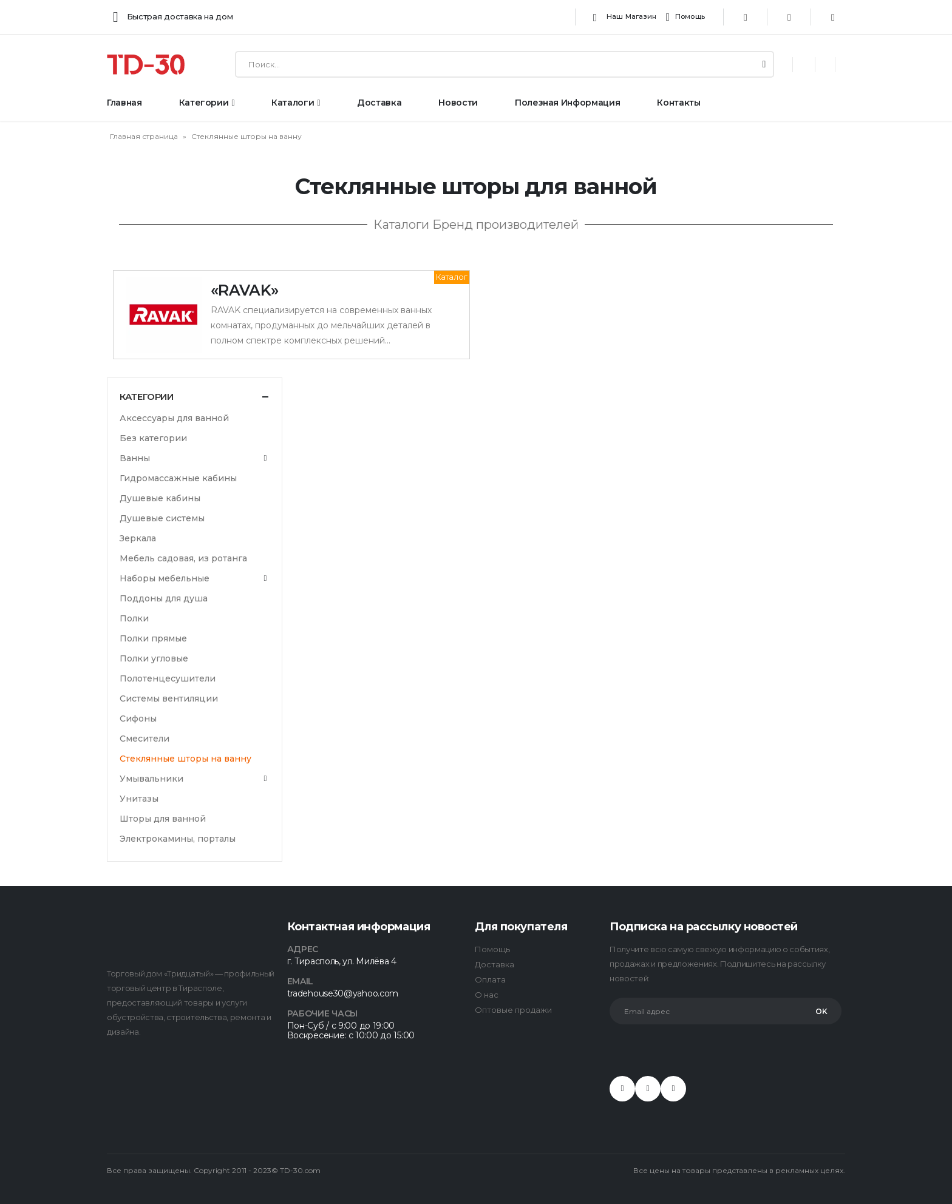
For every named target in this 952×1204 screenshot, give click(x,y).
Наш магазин (623, 17)
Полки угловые (154, 658)
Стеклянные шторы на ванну (185, 758)
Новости (458, 102)
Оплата (490, 979)
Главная (124, 102)
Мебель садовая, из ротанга (183, 558)
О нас (486, 994)
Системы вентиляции (169, 698)
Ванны (135, 458)
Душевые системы (162, 518)
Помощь (685, 17)
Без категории (153, 438)
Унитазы (139, 798)
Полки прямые (153, 638)
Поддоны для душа (164, 598)
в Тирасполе (197, 988)
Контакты (678, 102)
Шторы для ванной (163, 818)
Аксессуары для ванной (174, 418)
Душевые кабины (160, 498)
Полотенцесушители (168, 678)
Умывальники (151, 778)
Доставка (379, 102)
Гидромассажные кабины (178, 478)
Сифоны (138, 718)
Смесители (144, 738)
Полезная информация (567, 102)
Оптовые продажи (513, 1010)
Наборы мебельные (164, 578)
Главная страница (144, 136)
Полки (134, 618)
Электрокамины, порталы (178, 838)
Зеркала (138, 538)
